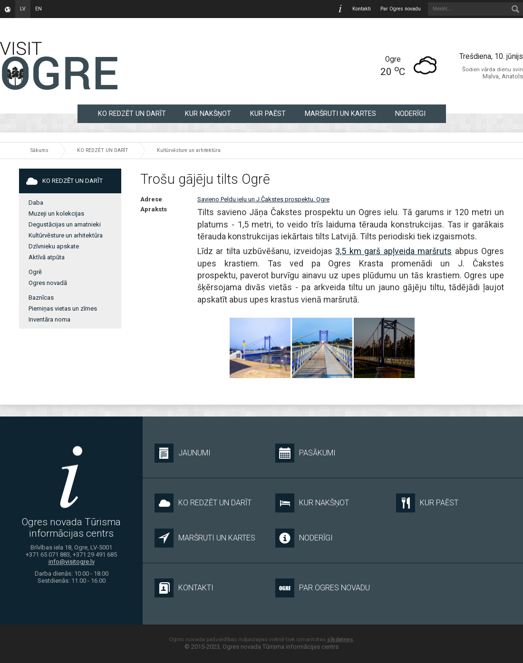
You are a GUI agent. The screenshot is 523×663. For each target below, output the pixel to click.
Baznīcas (41, 297)
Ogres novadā (48, 282)
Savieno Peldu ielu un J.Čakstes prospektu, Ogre (263, 199)
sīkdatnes (340, 639)
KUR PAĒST (268, 113)
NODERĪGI (410, 113)
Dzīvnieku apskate (54, 246)
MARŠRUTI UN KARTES (340, 113)
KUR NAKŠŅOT (208, 113)
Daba (36, 202)
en (38, 9)
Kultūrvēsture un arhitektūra (189, 150)
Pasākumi (305, 453)
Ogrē (35, 271)
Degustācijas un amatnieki (65, 224)
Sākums (39, 150)
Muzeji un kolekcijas (56, 213)
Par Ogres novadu (400, 9)
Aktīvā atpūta (47, 257)
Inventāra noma (49, 319)
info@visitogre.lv (71, 562)
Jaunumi (183, 453)
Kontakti (361, 9)
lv (23, 9)
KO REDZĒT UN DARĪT (132, 113)
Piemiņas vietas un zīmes (63, 308)
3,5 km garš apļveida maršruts (393, 251)
